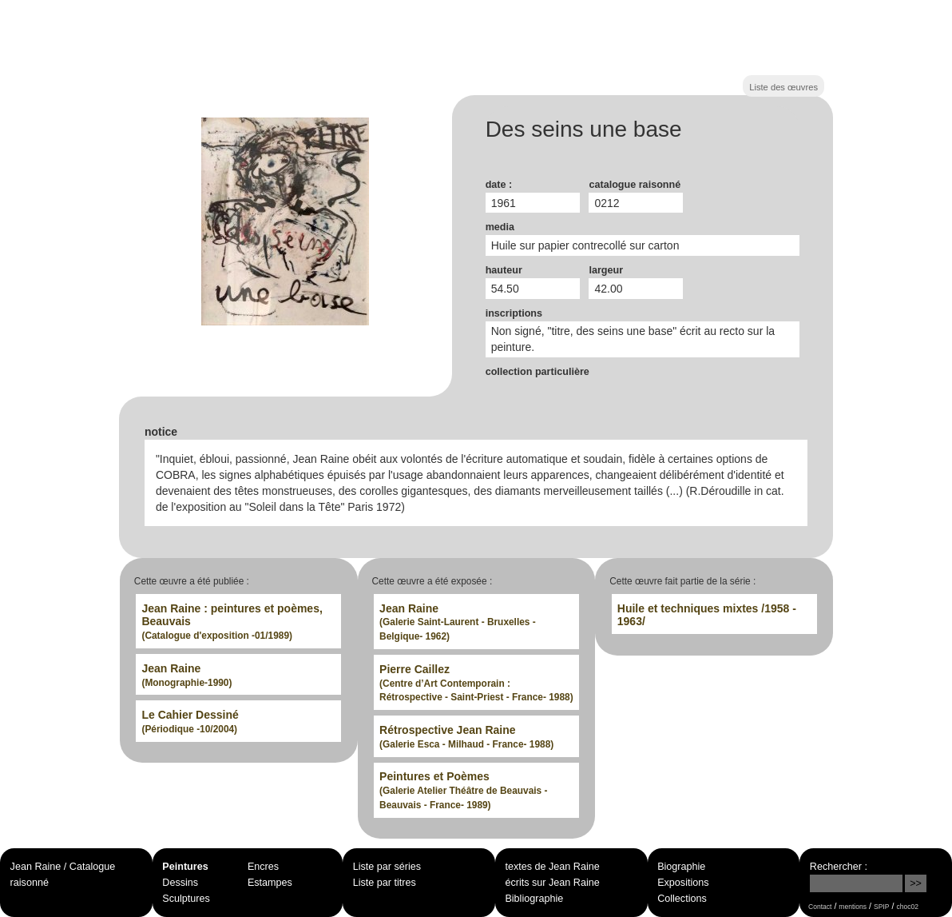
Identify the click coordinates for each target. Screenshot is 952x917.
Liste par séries (387, 866)
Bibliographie (534, 898)
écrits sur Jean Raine (552, 882)
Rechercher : (838, 866)
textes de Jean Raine (552, 866)
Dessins (180, 882)
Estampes (270, 882)
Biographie (681, 866)
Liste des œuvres (783, 87)
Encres (263, 866)
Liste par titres (384, 882)
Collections (682, 898)
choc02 (907, 907)
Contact (819, 907)
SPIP (881, 907)
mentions (853, 907)
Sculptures (186, 898)
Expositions (682, 882)
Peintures (185, 866)
